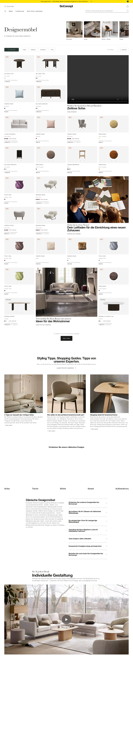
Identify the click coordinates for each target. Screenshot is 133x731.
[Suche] (128, 11)
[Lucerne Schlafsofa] (19, 124)
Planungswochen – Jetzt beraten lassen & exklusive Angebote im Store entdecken (66, 1)
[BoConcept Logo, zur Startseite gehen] (66, 6)
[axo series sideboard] (51, 93)
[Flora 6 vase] (19, 184)
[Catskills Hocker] (19, 215)
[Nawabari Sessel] (51, 184)
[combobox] (107, 11)
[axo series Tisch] (19, 63)
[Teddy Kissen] (114, 124)
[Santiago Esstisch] (19, 306)
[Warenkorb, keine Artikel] (128, 6)
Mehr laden (66, 338)
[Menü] (5, 11)
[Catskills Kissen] (19, 93)
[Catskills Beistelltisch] (82, 154)
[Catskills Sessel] (82, 124)
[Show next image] (21, 69)
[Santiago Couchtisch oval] (114, 306)
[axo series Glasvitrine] (19, 154)
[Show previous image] (17, 69)
